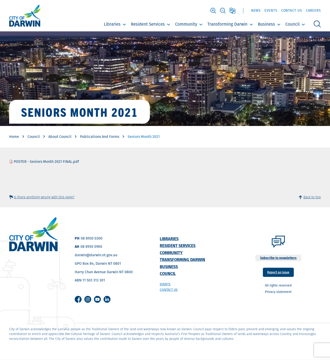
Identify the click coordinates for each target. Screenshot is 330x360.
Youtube (97, 299)
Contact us (169, 289)
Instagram (87, 299)
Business (266, 24)
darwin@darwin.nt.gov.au (96, 255)
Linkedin (107, 299)
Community (186, 24)
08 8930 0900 (91, 246)
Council (292, 24)
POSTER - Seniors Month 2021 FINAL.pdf (46, 161)
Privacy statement (278, 291)
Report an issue (278, 272)
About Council (60, 136)
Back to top (312, 197)
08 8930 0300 (91, 238)
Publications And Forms (99, 136)
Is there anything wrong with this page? (44, 197)
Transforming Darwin (227, 24)
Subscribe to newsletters (278, 258)
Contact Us (291, 10)
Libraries (112, 24)
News (256, 10)
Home (14, 136)
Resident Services (148, 24)
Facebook (78, 299)
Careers (313, 10)
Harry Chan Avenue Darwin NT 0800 (104, 272)
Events (270, 10)
